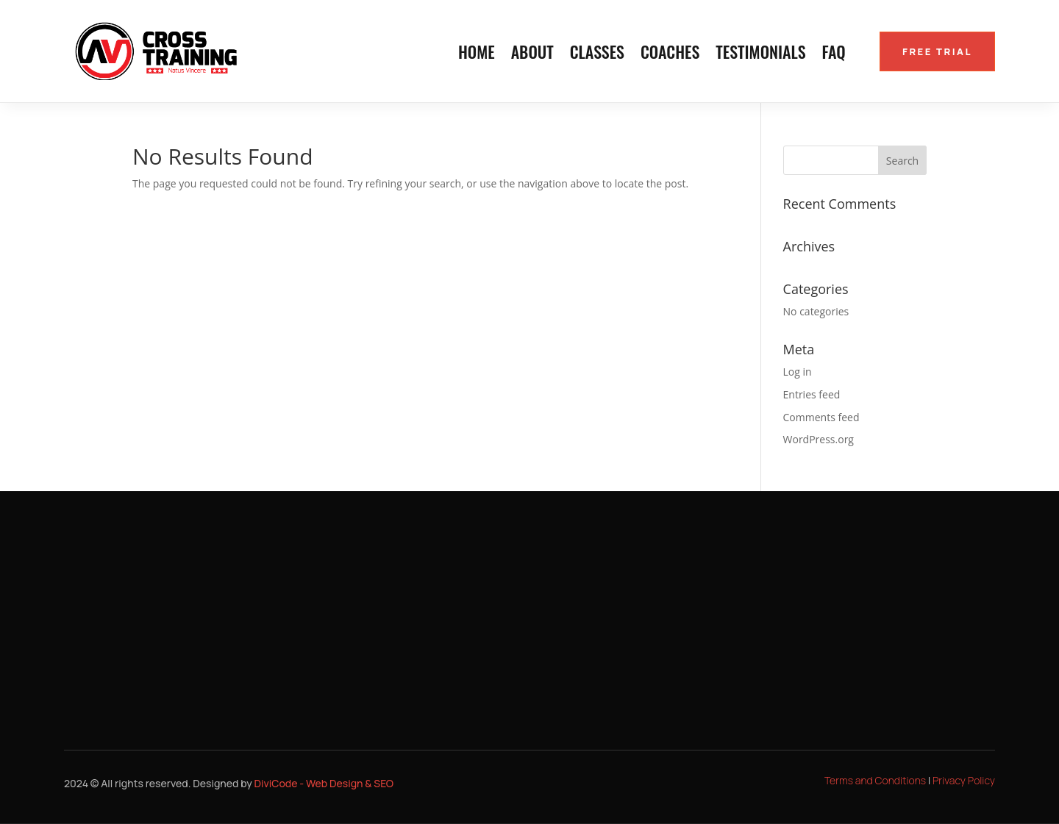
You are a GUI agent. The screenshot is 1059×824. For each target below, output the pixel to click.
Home (476, 54)
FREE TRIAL (937, 51)
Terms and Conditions (875, 780)
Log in (797, 372)
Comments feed (821, 417)
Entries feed (812, 394)
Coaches (670, 54)
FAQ (834, 54)
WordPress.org (818, 439)
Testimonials (760, 54)
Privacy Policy (964, 780)
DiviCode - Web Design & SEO (324, 783)
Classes (597, 54)
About (532, 54)
